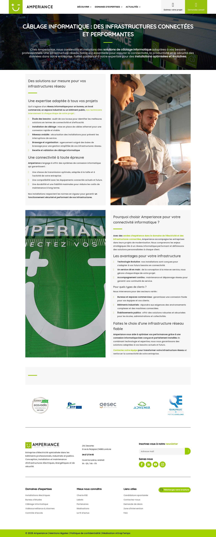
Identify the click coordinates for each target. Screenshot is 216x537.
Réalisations (83, 508)
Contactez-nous (132, 499)
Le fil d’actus (83, 513)
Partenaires (82, 504)
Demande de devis (133, 504)
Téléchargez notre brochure (176, 490)
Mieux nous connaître (89, 489)
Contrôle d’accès (34, 513)
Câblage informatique (36, 504)
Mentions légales (58, 533)
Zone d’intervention (133, 508)
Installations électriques (37, 495)
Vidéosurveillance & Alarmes (40, 508)
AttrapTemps (122, 533)
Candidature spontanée (136, 495)
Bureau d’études (33, 499)
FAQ (126, 513)
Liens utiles (130, 489)
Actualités (132, 7)
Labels (80, 499)
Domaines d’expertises (107, 7)
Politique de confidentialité (85, 533)
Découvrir (83, 7)
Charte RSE (82, 495)
